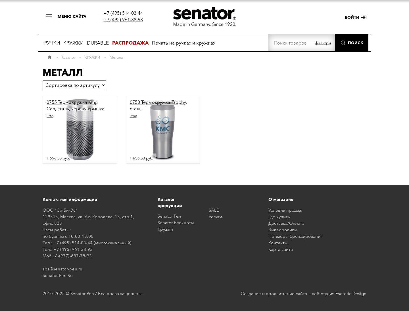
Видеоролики (282, 229)
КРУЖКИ (73, 43)
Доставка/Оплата (286, 223)
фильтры (323, 43)
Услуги (215, 216)
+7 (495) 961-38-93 (123, 19)
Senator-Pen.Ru (58, 275)
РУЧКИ (52, 43)
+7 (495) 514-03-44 (123, 13)
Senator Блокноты (176, 222)
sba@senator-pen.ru (62, 269)
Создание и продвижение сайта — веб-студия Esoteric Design (303, 293)
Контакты (278, 242)
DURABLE (98, 43)
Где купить (279, 216)
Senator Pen (169, 216)
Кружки (165, 229)
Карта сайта (280, 249)
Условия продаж (285, 210)
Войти (352, 17)
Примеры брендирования (295, 236)
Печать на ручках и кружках (183, 43)
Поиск (355, 42)
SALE (214, 210)
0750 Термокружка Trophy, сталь (158, 108)
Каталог (68, 57)
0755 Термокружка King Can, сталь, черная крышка (76, 108)
